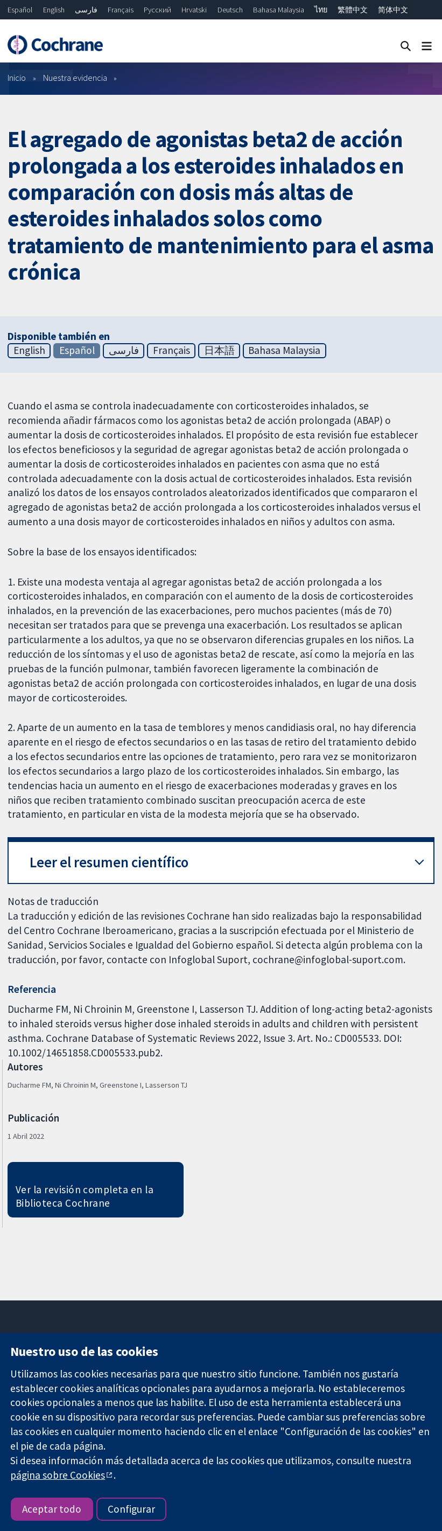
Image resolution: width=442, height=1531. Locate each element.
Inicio (17, 77)
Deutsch (230, 10)
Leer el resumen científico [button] (109, 862)
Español (20, 10)
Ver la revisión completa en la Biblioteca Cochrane (84, 1196)
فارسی (86, 10)
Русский (157, 10)
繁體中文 (353, 10)
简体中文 (393, 10)
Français (121, 10)
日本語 (219, 350)
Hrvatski (194, 10)
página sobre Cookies (57, 1475)
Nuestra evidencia (75, 77)
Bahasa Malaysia (278, 10)
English (54, 10)
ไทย (320, 10)
